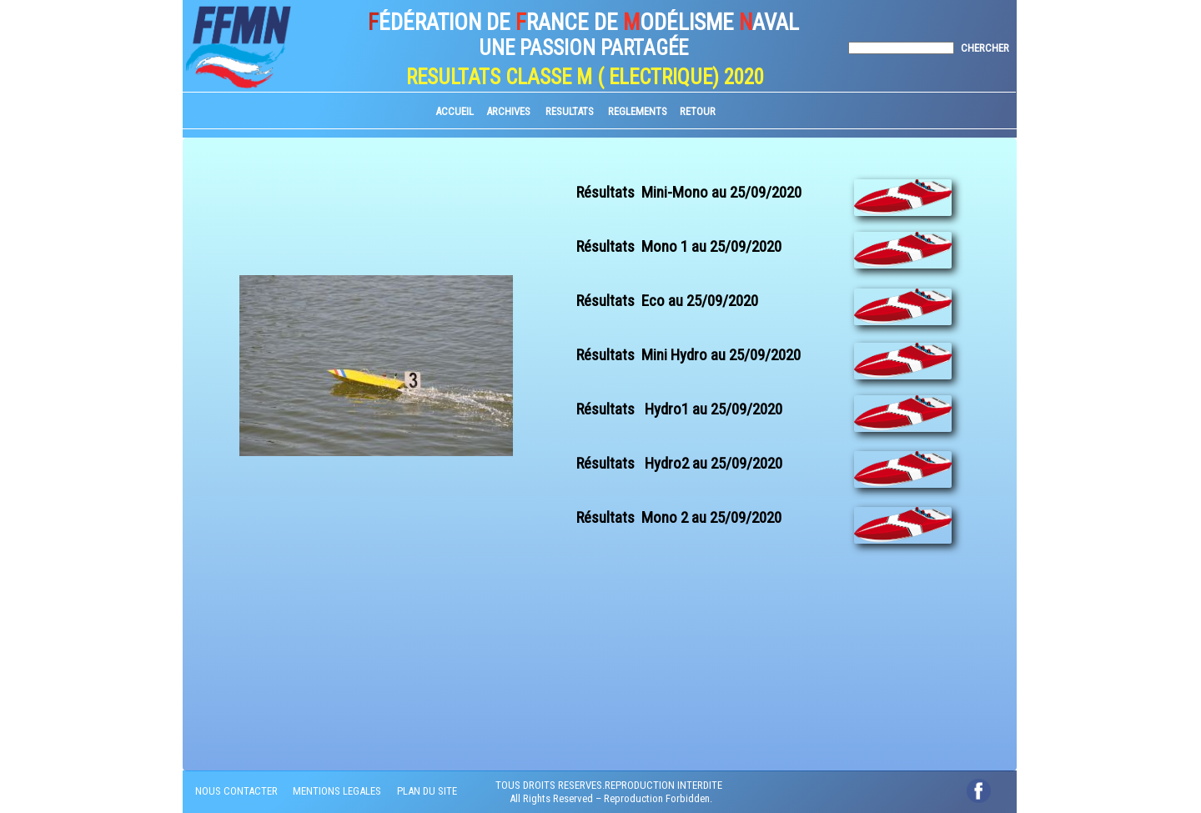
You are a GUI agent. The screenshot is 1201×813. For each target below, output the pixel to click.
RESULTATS (569, 111)
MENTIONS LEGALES (337, 791)
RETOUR (698, 111)
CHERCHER (985, 48)
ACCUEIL (454, 111)
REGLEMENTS (637, 111)
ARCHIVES (508, 111)
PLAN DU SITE (427, 791)
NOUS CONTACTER (236, 791)
